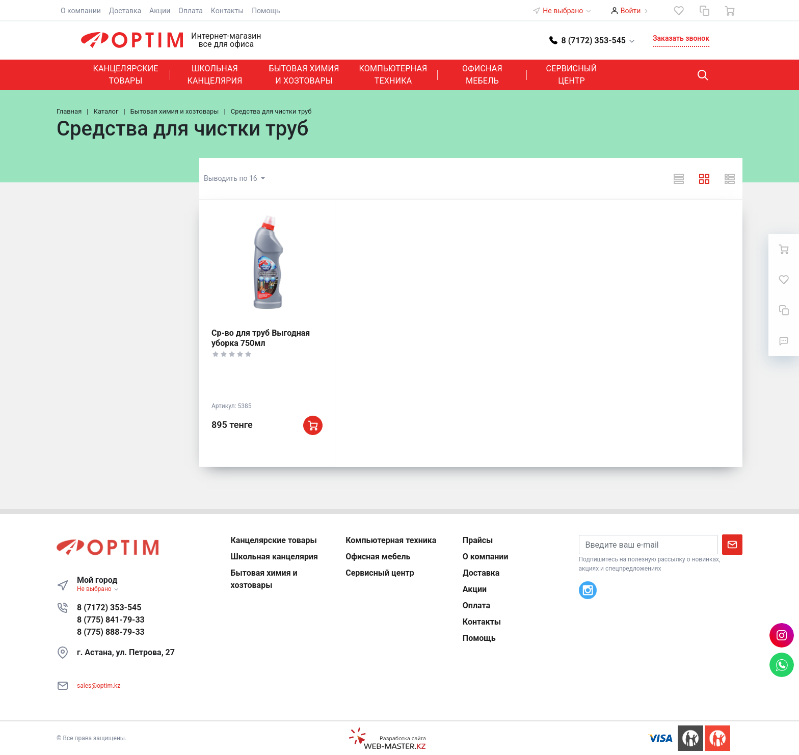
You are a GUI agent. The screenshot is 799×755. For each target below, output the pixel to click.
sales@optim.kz (98, 685)
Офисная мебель (482, 75)
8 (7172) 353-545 (109, 607)
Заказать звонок (681, 38)
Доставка (125, 11)
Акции (159, 11)
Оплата (190, 11)
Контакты (227, 11)
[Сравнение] (704, 11)
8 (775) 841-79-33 (111, 620)
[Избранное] (678, 11)
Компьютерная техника (393, 75)
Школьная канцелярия (214, 75)
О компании (81, 11)
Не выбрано (567, 11)
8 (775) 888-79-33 (111, 632)
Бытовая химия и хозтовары (304, 75)
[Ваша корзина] (729, 11)
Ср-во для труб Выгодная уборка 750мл (260, 338)
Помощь (266, 11)
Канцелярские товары (125, 75)
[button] (592, 40)
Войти (631, 11)
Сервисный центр (571, 75)
